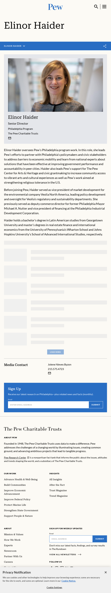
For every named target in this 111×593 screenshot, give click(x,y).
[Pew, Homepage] (55, 6)
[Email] (48, 404)
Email (10, 399)
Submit (96, 404)
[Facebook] (51, 568)
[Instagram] (57, 568)
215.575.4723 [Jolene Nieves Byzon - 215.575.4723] (56, 368)
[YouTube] (72, 568)
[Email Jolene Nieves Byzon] (49, 373)
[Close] (105, 575)
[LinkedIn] (62, 568)
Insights (54, 473)
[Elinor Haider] (9, 138)
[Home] (33, 429)
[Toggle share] (105, 46)
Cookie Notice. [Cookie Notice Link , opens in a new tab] (69, 584)
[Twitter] (66, 568)
